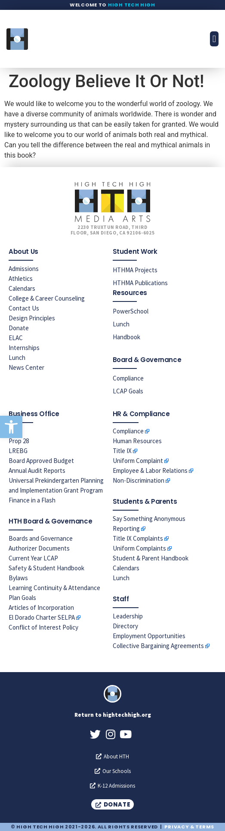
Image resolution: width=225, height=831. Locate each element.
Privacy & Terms (189, 826)
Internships (24, 348)
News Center (26, 367)
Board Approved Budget (41, 461)
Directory (125, 626)
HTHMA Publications (140, 283)
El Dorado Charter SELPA (42, 617)
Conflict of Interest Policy (43, 627)
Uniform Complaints (139, 548)
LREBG (18, 451)
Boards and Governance (41, 538)
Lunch (17, 357)
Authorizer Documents (39, 548)
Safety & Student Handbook (46, 568)
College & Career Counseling (47, 298)
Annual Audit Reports (37, 470)
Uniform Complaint (138, 461)
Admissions (24, 269)
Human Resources (137, 441)
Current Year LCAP (33, 558)
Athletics (21, 278)
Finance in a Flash (32, 500)
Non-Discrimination (138, 480)
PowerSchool (130, 311)
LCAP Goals (128, 391)
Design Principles (32, 318)
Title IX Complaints (138, 538)
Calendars (22, 288)
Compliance (128, 378)
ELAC (16, 338)
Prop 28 (19, 441)
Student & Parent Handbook (150, 558)
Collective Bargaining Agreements (158, 646)
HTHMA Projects (135, 270)
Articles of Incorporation (41, 607)
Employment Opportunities (149, 636)
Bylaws (18, 578)
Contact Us (24, 308)
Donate (19, 328)
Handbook (126, 337)
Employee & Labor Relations (150, 470)
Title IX (122, 451)
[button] (11, 427)
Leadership (128, 616)
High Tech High (131, 4)
